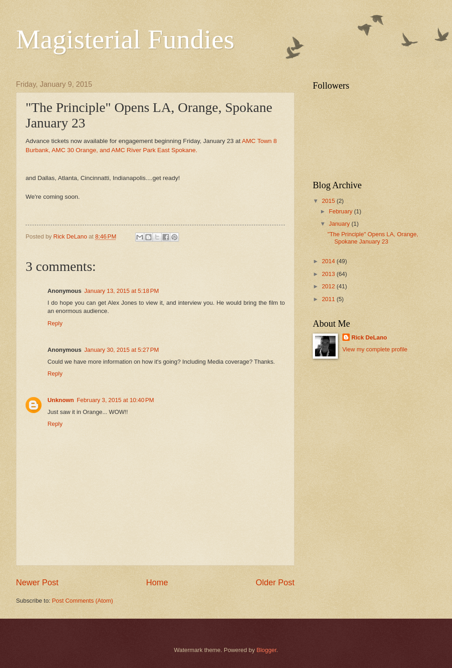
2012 (329, 286)
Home (157, 582)
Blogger (267, 650)
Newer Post (37, 582)
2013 (329, 273)
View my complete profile (375, 349)
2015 (329, 200)
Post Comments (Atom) (82, 600)
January (340, 223)
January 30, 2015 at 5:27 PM (121, 349)
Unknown (60, 400)
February (341, 211)
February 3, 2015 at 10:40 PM (115, 400)
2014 (329, 261)
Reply (55, 323)
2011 (329, 299)
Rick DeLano (369, 337)
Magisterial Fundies (125, 39)
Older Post (275, 582)
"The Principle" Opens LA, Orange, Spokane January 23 (372, 237)
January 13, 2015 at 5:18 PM (121, 290)
